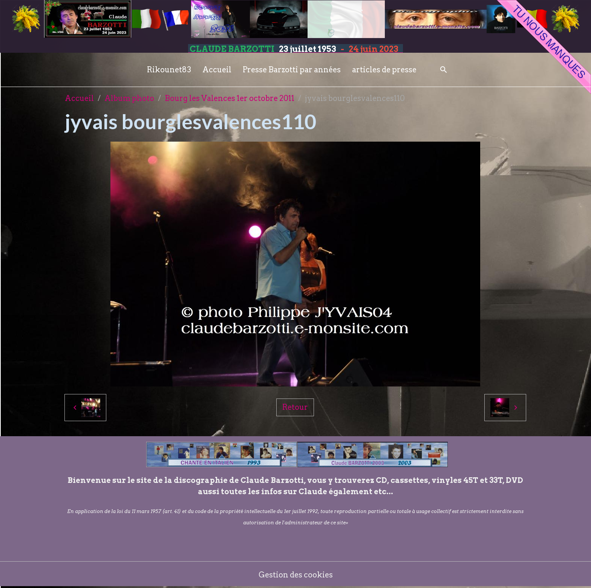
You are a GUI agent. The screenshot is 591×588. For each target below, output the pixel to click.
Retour (295, 407)
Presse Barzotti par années (292, 69)
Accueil (216, 69)
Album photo (129, 98)
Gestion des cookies (296, 574)
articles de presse (384, 69)
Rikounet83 (169, 69)
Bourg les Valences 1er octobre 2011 (229, 98)
